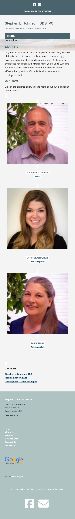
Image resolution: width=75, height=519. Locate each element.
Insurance (10, 445)
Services (9, 435)
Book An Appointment (37, 11)
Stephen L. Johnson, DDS (18, 373)
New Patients (11, 438)
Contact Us (10, 442)
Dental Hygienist (37, 262)
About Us (9, 432)
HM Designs (17, 476)
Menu (12, 36)
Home (7, 40)
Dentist (37, 177)
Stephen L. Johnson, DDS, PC (29, 23)
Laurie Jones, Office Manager (21, 381)
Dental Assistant (38, 347)
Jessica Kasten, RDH (37, 258)
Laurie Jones (37, 343)
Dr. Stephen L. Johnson (37, 172)
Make (22, 489)
